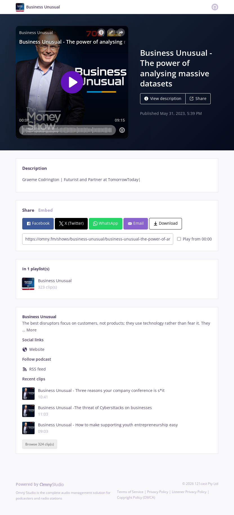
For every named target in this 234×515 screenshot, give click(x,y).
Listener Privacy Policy (189, 491)
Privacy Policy (157, 491)
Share (198, 98)
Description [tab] (34, 168)
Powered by (40, 484)
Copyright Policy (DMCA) (136, 497)
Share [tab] (28, 210)
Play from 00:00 (194, 239)
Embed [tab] (45, 210)
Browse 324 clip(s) (39, 444)
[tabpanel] (117, 179)
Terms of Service (130, 491)
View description (162, 98)
